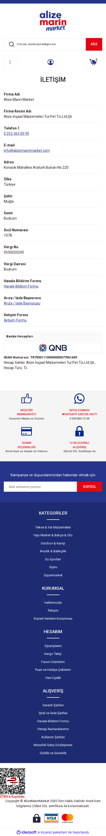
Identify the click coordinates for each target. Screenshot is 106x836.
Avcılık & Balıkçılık (53, 551)
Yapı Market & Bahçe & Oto (53, 535)
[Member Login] (50, 62)
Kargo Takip (53, 654)
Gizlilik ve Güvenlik (53, 753)
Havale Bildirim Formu (21, 286)
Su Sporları (53, 559)
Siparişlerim (53, 646)
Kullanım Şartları (53, 737)
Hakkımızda (53, 602)
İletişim (53, 610)
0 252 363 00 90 (16, 133)
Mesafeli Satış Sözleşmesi (53, 745)
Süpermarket (53, 575)
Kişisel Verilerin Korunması (53, 618)
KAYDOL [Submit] (89, 487)
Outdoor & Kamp (53, 543)
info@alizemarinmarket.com (27, 150)
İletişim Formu (15, 320)
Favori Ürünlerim (53, 662)
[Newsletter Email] (40, 487)
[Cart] (94, 62)
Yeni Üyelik (53, 678)
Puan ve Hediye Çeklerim (53, 670)
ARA (94, 44)
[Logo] (53, 21)
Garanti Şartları (53, 705)
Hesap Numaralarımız (53, 729)
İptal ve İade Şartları (53, 713)
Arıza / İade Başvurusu (22, 303)
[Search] (53, 44)
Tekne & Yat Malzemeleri (53, 527)
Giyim (53, 567)
